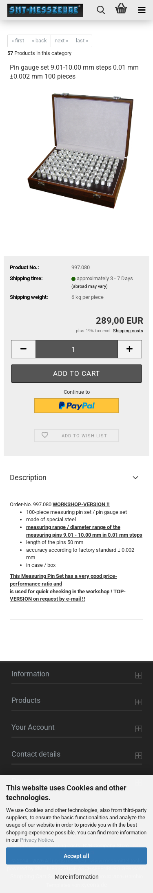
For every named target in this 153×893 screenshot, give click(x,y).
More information (77, 876)
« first (17, 40)
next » (61, 40)
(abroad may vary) (89, 286)
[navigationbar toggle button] (141, 10)
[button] (23, 349)
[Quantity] (76, 349)
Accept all (76, 856)
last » (82, 40)
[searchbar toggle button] (101, 10)
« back (39, 40)
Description (28, 477)
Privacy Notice (36, 840)
